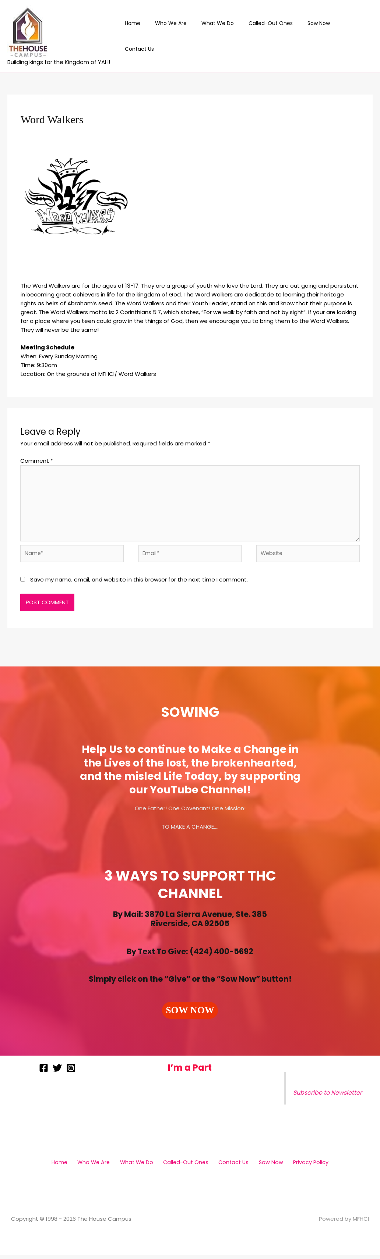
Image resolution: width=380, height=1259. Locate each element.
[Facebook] (43, 1072)
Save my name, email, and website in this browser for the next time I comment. (139, 584)
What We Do (224, 36)
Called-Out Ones (273, 36)
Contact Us (352, 36)
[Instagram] (70, 1072)
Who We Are (182, 36)
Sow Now (317, 36)
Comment (36, 461)
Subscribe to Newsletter (329, 1097)
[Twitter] (57, 1072)
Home (148, 36)
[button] (190, 1014)
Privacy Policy (301, 1166)
